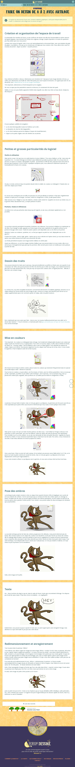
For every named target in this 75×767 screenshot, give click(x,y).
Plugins (67, 756)
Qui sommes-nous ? (35, 756)
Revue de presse (58, 756)
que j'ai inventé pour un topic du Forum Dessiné (55, 322)
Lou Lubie (40, 763)
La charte (24, 756)
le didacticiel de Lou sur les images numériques (26, 82)
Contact (37, 758)
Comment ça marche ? (12, 756)
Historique (47, 756)
